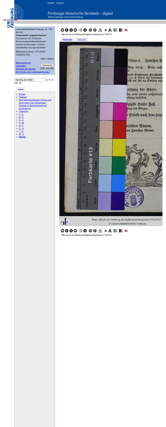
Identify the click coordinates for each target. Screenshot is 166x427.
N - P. (21, 125)
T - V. (21, 131)
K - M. (21, 123)
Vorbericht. (23, 111)
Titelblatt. (23, 97)
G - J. (21, 120)
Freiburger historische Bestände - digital (80, 13)
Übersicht (81, 40)
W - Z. (21, 134)
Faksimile (67, 40)
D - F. (21, 117)
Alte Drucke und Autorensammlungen (32, 72)
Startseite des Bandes (26, 69)
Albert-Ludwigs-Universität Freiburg (65, 17)
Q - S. (21, 128)
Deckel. (22, 94)
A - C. (21, 114)
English (51, 3)
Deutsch (60, 3)
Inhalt (20, 89)
